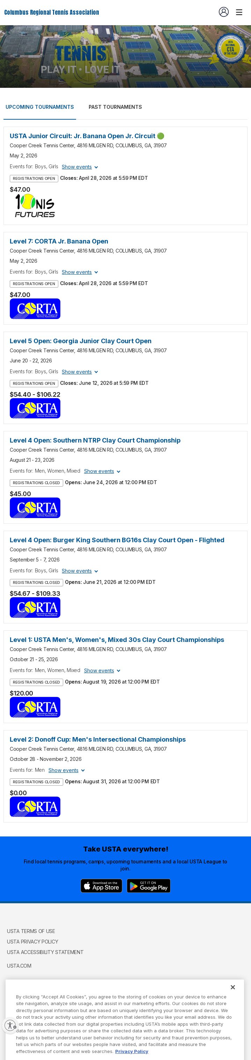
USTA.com (19, 966)
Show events (77, 167)
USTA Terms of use (31, 931)
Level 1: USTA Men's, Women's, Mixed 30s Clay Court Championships (117, 639)
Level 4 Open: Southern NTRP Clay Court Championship (95, 440)
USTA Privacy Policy (32, 942)
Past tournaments (115, 107)
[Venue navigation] (239, 12)
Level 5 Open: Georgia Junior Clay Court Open (81, 341)
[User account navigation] (223, 12)
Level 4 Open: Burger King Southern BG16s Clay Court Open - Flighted (117, 540)
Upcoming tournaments (40, 107)
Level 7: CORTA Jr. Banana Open (59, 241)
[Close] (233, 997)
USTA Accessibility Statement (45, 952)
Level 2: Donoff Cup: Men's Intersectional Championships (98, 739)
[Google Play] (149, 886)
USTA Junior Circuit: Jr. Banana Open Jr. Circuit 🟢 (87, 136)
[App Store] (101, 886)
